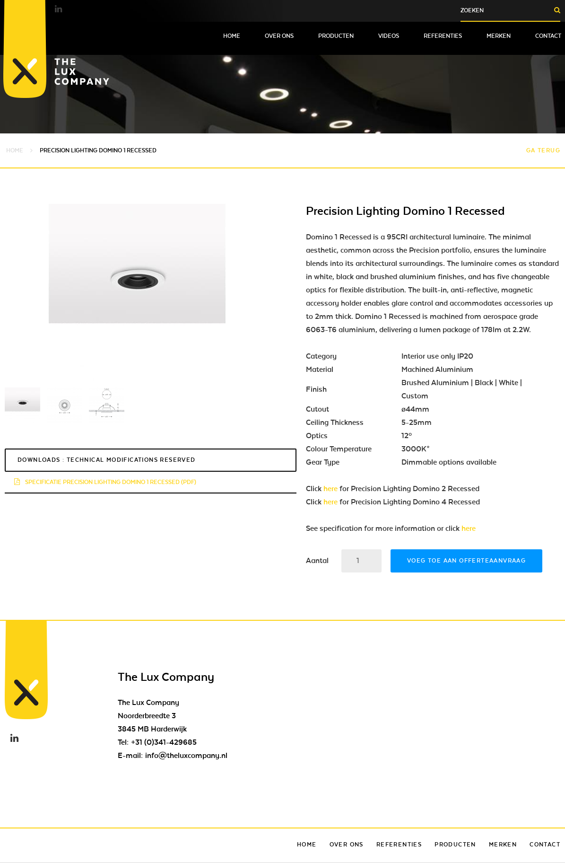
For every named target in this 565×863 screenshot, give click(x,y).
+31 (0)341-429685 (164, 742)
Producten (336, 36)
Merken (499, 36)
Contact (548, 36)
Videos (388, 36)
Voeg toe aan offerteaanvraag (466, 560)
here (330, 488)
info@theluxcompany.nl (186, 755)
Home (231, 36)
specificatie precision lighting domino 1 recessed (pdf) (105, 482)
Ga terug (543, 150)
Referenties (443, 36)
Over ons (279, 36)
